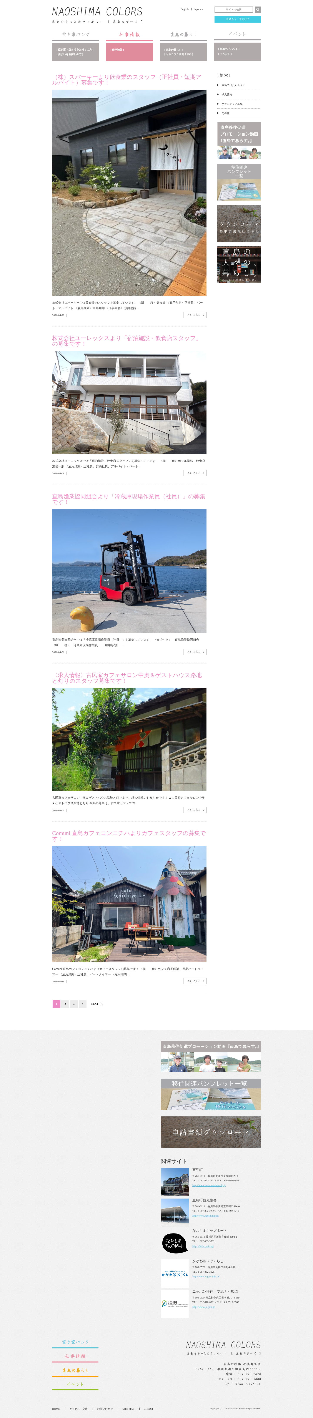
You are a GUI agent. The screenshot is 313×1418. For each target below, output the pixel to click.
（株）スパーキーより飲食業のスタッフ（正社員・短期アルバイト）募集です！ (126, 80)
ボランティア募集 (232, 104)
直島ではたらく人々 (233, 85)
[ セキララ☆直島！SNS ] (178, 54)
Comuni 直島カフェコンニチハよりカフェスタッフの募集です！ (129, 836)
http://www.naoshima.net (205, 1215)
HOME (56, 1408)
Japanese (199, 9)
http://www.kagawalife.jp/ (206, 1276)
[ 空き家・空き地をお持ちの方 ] (75, 49)
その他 (226, 113)
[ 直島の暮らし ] (173, 49)
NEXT (94, 1003)
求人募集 (227, 94)
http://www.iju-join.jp (203, 1306)
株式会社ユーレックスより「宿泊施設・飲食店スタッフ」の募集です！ (126, 341)
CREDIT (148, 1408)
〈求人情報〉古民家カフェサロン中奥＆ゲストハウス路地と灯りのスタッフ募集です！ (127, 678)
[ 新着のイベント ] (229, 49)
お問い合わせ (105, 1408)
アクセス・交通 (78, 1408)
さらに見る (193, 314)
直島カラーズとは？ (238, 19)
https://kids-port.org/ (203, 1246)
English (185, 9)
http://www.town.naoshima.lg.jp (209, 1185)
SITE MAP (128, 1408)
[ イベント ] (225, 53)
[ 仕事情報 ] (117, 49)
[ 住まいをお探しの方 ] (70, 54)
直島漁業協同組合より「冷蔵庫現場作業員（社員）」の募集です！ (128, 499)
